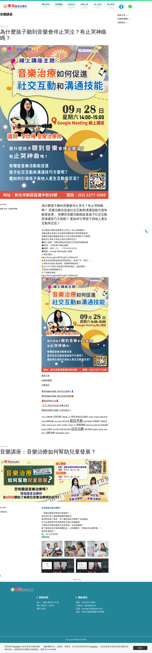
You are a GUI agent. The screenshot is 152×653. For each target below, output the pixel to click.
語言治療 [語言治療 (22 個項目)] (77, 429)
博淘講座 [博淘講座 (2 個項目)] (91, 417)
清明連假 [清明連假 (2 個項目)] (70, 425)
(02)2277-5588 (88, 602)
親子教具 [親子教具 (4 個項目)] (67, 429)
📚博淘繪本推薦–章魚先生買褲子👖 (58, 391)
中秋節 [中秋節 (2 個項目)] (43, 417)
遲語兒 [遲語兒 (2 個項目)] (106, 429)
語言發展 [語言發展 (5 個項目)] (88, 429)
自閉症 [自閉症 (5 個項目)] (49, 429)
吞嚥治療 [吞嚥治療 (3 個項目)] (102, 417)
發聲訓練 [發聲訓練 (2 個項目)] (88, 425)
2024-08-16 (4, 26)
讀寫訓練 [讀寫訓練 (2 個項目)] (100, 429)
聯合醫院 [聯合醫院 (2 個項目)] (44, 429)
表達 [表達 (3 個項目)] (54, 429)
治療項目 (71, 6)
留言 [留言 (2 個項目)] (74, 425)
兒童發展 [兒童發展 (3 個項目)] (64, 417)
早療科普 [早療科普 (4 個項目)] (103, 421)
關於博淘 (46, 6)
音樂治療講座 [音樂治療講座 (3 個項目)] (59, 433)
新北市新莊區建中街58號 (93, 612)
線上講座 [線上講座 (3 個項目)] (94, 425)
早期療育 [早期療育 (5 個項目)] (96, 421)
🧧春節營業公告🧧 (50, 401)
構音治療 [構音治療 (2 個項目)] (53, 425)
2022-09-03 (4, 446)
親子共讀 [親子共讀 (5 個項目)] (60, 429)
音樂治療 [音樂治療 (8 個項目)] (50, 432)
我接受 (140, 648)
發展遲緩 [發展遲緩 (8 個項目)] (80, 424)
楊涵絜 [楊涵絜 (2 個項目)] (49, 425)
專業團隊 (59, 6)
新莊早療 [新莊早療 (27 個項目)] (76, 420)
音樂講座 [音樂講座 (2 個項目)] (67, 433)
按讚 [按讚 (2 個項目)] (55, 421)
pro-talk (3, 204)
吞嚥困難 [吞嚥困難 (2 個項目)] (96, 417)
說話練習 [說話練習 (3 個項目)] (95, 429)
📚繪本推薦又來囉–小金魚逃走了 (56, 410)
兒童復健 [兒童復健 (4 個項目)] (49, 417)
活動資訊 (46, 385)
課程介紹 (84, 6)
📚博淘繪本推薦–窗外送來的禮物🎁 (58, 396)
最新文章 (3, 209)
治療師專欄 (12, 209)
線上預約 (98, 6)
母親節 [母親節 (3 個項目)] (59, 425)
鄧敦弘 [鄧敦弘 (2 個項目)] (43, 433)
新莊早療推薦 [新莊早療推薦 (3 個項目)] (87, 421)
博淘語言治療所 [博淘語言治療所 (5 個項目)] (82, 417)
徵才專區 (111, 6)
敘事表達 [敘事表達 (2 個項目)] (59, 421)
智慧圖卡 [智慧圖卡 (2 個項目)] (44, 425)
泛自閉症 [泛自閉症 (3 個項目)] (64, 425)
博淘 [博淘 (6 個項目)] (73, 417)
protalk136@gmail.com (92, 609)
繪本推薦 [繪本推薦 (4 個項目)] (104, 425)
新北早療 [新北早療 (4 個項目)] (66, 421)
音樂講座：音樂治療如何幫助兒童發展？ (48, 452)
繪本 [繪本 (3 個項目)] (99, 425)
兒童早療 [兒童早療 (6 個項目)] (57, 417)
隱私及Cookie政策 (48, 649)
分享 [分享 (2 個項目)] (69, 417)
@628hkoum (90, 605)
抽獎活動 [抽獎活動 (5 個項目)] (50, 421)
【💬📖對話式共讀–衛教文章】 (56, 405)
